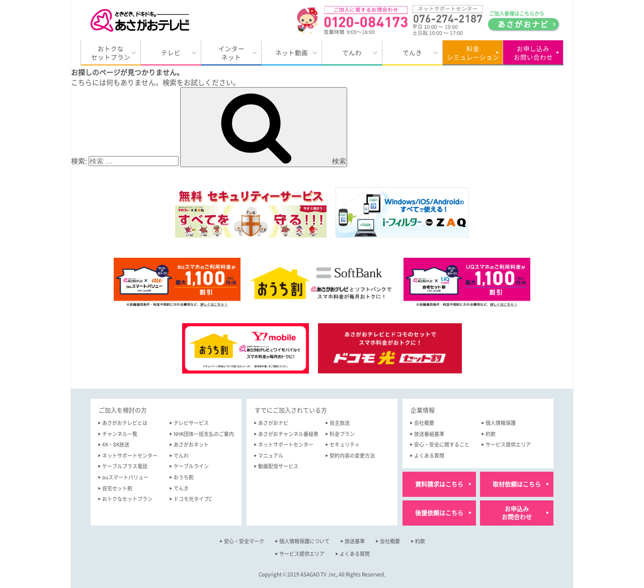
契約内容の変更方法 (352, 455)
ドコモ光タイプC (193, 498)
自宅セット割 (117, 488)
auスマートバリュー (125, 477)
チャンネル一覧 (119, 433)
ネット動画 (291, 52)
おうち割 (184, 477)
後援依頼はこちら (439, 513)
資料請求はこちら (439, 484)
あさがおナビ (273, 422)
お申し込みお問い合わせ (533, 53)
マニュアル (270, 455)
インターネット (231, 53)
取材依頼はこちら (517, 484)
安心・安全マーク (244, 541)
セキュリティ (345, 444)
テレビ (171, 52)
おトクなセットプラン (110, 53)
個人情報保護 (501, 422)
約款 (491, 433)
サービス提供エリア (508, 444)
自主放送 (340, 422)
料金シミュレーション (473, 53)
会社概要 (424, 422)
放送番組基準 (429, 433)
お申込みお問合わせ (517, 513)
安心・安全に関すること (441, 444)
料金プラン (342, 433)
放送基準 (355, 541)
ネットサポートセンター (129, 455)
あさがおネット (191, 444)
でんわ (352, 52)
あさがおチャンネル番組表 (288, 433)
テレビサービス (191, 422)
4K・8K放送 (115, 444)
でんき (412, 52)
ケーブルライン (191, 466)
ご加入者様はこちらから (523, 20)
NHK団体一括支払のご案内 (204, 433)
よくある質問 (429, 455)
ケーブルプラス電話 (124, 466)
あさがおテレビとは (124, 422)
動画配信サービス (278, 466)
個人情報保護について (304, 541)
